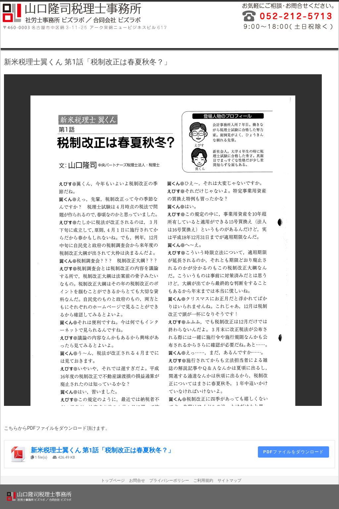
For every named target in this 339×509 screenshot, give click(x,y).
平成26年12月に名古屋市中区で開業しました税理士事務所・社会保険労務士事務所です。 (285, 17)
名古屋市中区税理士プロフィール (169, 40)
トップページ (113, 480)
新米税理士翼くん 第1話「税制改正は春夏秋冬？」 (102, 450)
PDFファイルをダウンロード (293, 451)
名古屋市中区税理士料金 (237, 40)
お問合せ (137, 480)
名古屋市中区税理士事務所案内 (102, 40)
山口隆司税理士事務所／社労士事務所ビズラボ (85, 17)
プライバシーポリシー (169, 480)
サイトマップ (229, 480)
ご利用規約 (203, 480)
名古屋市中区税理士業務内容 (34, 40)
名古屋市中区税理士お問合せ (304, 40)
